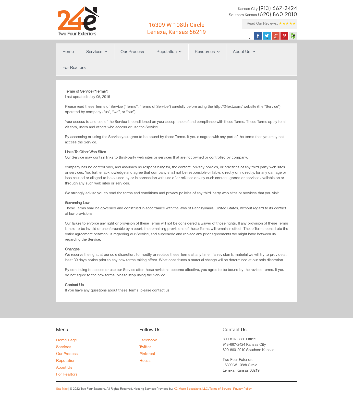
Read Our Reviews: (271, 23)
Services (97, 51)
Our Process (132, 51)
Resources (207, 51)
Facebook (148, 340)
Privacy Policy (242, 388)
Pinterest (147, 353)
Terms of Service (220, 388)
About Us (244, 51)
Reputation (169, 51)
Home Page (66, 340)
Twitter (145, 346)
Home (68, 51)
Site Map (62, 388)
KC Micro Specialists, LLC (191, 388)
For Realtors (74, 67)
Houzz (145, 360)
